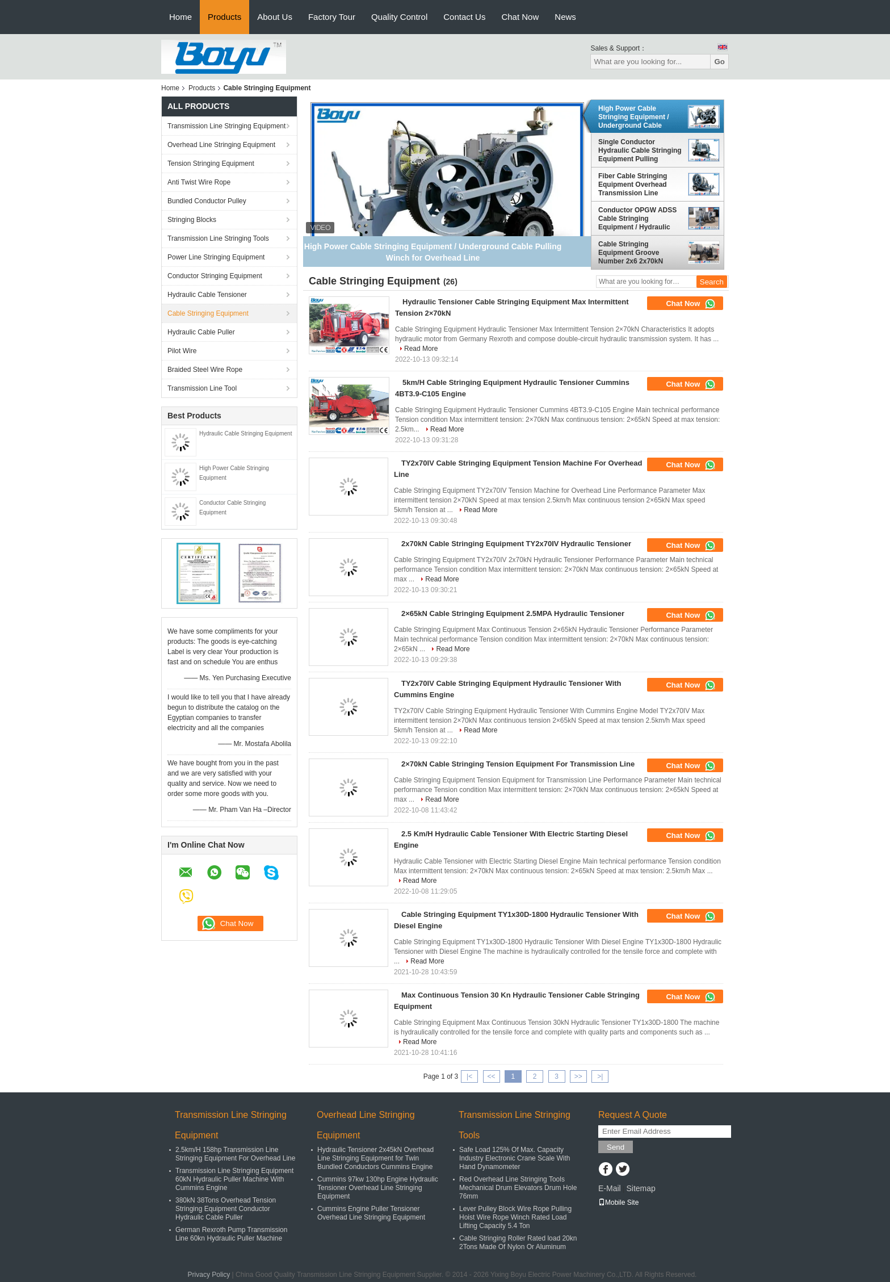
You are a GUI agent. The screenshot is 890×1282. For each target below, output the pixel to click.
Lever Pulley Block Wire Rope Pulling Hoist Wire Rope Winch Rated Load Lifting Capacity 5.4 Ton (515, 1217)
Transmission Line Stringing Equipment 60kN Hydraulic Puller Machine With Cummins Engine (234, 1179)
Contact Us (464, 17)
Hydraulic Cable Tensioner (207, 295)
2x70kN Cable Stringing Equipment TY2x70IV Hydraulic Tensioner (516, 543)
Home (180, 17)
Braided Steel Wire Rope (204, 370)
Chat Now (520, 16)
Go (719, 61)
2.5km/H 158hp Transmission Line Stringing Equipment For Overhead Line (235, 1154)
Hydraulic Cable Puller (201, 332)
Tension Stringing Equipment (210, 163)
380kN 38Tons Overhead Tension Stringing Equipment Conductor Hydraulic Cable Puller (225, 1208)
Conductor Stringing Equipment (214, 276)
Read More (421, 349)
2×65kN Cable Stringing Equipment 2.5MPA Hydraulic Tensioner (512, 613)
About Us (274, 17)
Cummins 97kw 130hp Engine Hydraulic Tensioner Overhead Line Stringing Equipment (377, 1187)
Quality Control (399, 17)
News (565, 17)
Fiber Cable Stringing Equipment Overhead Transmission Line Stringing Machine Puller (638, 184)
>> (578, 1076)
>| (600, 1076)
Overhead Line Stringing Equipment (221, 145)
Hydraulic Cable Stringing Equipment (245, 433)
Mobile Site (618, 1202)
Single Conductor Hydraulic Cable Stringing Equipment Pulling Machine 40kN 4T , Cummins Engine (640, 150)
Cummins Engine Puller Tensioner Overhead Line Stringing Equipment (371, 1213)
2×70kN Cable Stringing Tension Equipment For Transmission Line (518, 764)
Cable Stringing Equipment (208, 313)
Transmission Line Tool (202, 388)
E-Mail (609, 1188)
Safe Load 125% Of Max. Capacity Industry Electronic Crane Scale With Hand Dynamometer (514, 1158)
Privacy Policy (209, 1275)
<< (491, 1076)
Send (615, 1147)
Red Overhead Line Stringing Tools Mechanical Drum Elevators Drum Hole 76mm (518, 1187)
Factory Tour (331, 17)
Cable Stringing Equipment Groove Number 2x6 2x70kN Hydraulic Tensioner (630, 252)
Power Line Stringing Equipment (216, 257)
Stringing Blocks (191, 220)
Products (224, 17)
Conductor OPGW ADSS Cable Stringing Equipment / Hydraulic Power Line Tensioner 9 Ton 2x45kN (637, 218)
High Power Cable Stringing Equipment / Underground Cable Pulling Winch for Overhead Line (633, 116)
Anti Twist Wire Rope (198, 182)
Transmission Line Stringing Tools (218, 238)
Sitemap (640, 1188)
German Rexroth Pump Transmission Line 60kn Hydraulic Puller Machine (231, 1234)
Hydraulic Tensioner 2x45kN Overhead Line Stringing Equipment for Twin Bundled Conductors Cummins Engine (375, 1158)
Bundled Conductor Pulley (206, 201)
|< (469, 1076)
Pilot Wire (181, 351)
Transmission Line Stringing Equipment (226, 126)
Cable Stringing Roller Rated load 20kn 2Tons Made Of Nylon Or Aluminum (518, 1242)
